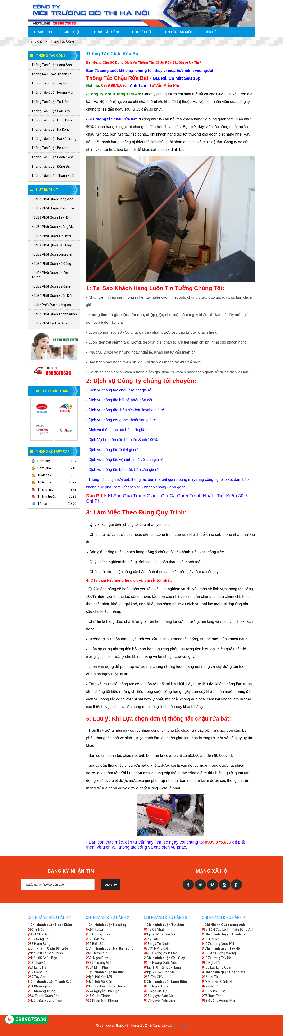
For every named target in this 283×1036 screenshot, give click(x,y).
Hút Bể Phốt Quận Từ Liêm (51, 236)
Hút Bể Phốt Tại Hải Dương (51, 323)
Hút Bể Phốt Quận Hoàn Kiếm (53, 295)
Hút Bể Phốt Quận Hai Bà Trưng (50, 275)
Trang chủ (43, 32)
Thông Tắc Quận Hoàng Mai (52, 92)
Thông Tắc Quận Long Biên (52, 120)
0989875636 (58, 373)
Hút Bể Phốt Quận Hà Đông (51, 264)
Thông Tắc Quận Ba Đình (50, 148)
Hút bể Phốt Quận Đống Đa (51, 305)
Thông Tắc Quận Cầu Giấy (51, 111)
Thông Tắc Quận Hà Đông (51, 129)
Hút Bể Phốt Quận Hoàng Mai (53, 227)
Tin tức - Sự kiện (178, 32)
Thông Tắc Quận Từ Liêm (50, 102)
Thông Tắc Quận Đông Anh (52, 65)
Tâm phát (180, 1025)
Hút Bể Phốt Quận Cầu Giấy (52, 245)
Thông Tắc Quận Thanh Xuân (53, 175)
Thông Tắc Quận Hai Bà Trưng (54, 139)
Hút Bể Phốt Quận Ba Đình (51, 286)
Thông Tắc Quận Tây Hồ (49, 83)
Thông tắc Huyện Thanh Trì (52, 74)
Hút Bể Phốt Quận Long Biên (52, 254)
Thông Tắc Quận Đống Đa (51, 166)
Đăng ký (111, 884)
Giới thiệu (72, 32)
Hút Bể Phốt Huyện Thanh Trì (53, 208)
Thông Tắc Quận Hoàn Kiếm (52, 157)
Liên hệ (210, 32)
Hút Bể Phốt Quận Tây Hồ (50, 217)
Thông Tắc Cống (106, 32)
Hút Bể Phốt (142, 32)
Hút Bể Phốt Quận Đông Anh (52, 199)
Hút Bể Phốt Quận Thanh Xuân (54, 314)
